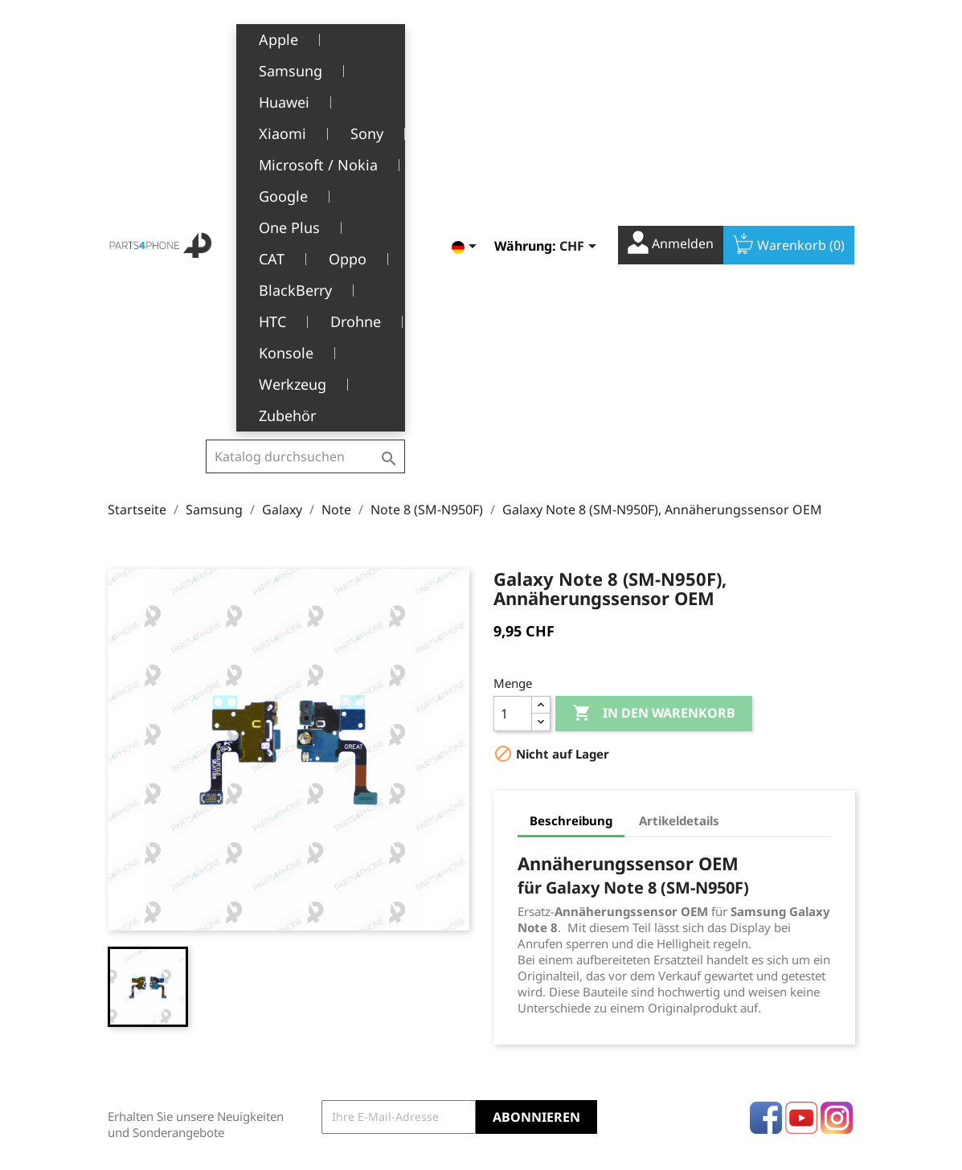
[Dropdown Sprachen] (467, 43)
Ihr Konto (534, 895)
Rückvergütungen (541, 968)
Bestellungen (529, 943)
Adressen (518, 992)
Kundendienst (351, 1009)
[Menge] (512, 408)
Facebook (766, 812)
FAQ (323, 1034)
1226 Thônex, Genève (168, 991)
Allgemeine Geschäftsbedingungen (376, 951)
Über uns (337, 984)
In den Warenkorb (653, 408)
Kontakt (333, 1083)
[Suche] (305, 49)
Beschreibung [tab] (571, 515)
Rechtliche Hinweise (367, 918)
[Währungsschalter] (580, 43)
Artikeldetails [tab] (679, 515)
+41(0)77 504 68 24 (163, 1014)
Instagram (837, 812)
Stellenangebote (357, 1058)
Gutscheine (524, 1017)
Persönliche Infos (540, 918)
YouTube (801, 812)
